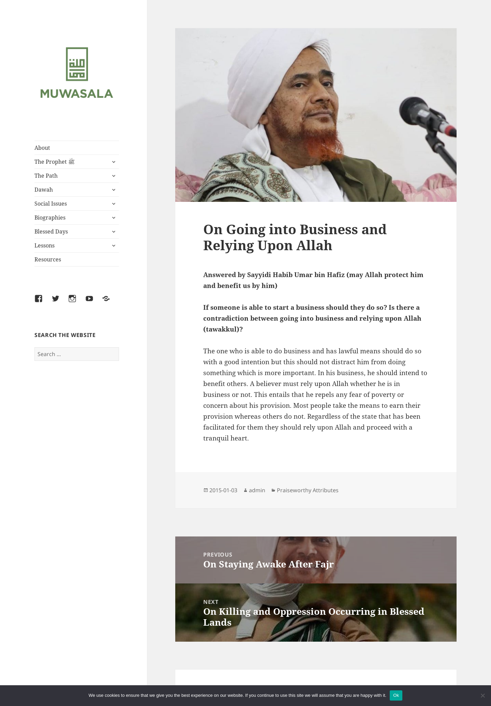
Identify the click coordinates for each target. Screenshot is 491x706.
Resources (47, 259)
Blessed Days (51, 231)
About (42, 147)
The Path (46, 175)
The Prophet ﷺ (54, 161)
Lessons (44, 245)
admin (257, 490)
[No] (482, 695)
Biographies (49, 217)
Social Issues (50, 203)
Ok (396, 695)
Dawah (43, 189)
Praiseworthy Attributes (308, 490)
